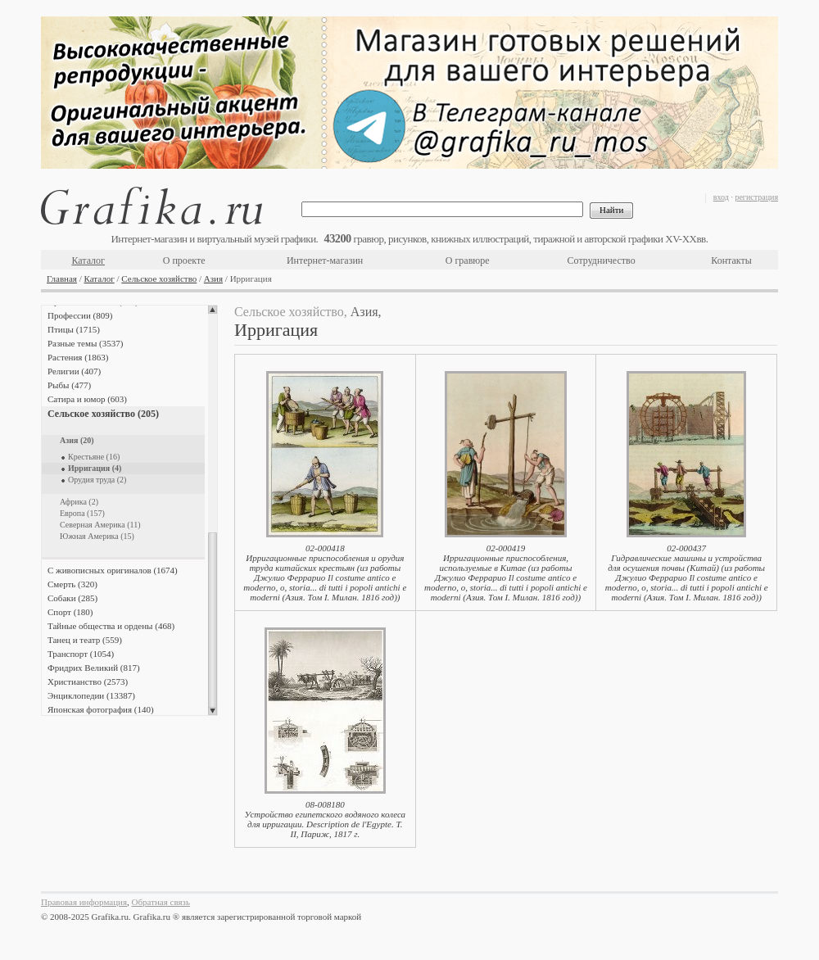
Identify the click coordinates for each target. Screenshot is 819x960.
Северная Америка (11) (100, 524)
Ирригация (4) (94, 468)
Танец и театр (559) (85, 640)
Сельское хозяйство (159, 278)
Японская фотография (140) (101, 709)
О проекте (184, 260)
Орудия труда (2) (97, 479)
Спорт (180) (70, 612)
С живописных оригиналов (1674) (113, 570)
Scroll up (212, 310)
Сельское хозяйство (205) (103, 413)
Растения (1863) (78, 357)
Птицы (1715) (74, 329)
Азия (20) (77, 440)
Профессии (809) (80, 315)
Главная (62, 278)
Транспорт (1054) (81, 654)
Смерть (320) (72, 584)
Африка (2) (79, 501)
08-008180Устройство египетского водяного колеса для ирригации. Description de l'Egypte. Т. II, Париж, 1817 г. (325, 819)
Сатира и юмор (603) (87, 399)
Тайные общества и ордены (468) (111, 626)
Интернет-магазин (325, 260)
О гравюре (468, 260)
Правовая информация (84, 902)
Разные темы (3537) (85, 343)
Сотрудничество (602, 260)
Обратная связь (161, 902)
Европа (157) (82, 513)
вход (721, 197)
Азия (213, 278)
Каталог (88, 260)
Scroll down (212, 711)
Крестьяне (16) (94, 456)
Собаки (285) (72, 598)
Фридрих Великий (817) (94, 667)
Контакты (731, 260)
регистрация (756, 197)
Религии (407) (74, 371)
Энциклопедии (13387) (91, 695)
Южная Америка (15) (97, 536)
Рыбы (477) (69, 385)
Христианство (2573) (88, 681)
